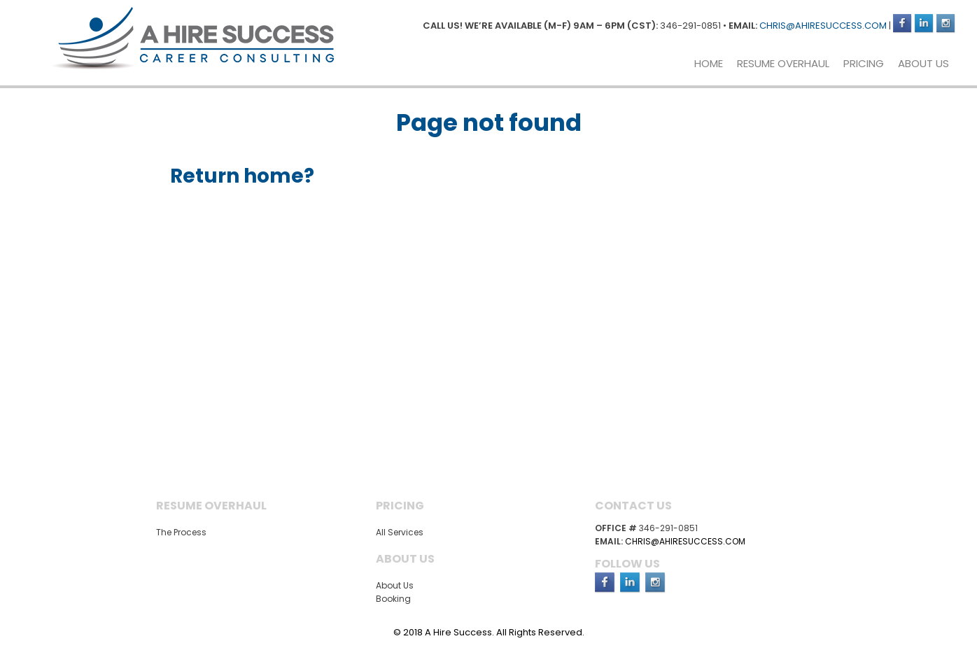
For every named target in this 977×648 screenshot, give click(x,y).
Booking (393, 599)
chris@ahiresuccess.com (823, 25)
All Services (399, 532)
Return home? (242, 176)
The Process (181, 532)
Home (708, 63)
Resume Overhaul (783, 63)
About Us (923, 63)
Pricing (863, 63)
